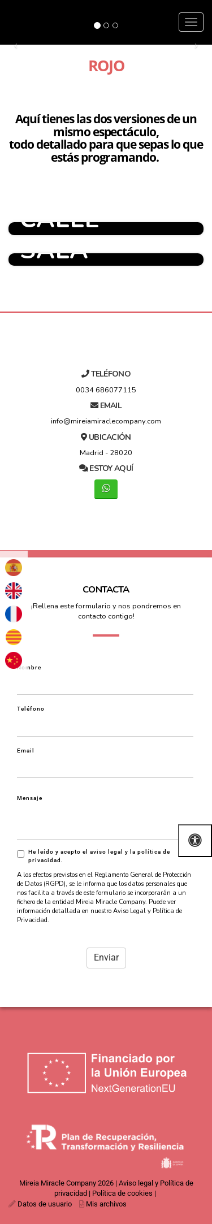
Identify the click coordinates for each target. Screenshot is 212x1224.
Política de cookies (122, 1193)
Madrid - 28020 (106, 453)
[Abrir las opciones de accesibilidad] (195, 840)
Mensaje (29, 798)
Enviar (106, 957)
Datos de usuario (45, 1204)
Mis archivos (106, 1204)
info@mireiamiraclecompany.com (106, 421)
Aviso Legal (129, 911)
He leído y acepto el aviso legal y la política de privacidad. (93, 856)
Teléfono (31, 708)
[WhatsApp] (106, 489)
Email (25, 750)
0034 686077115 (106, 390)
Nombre (29, 667)
